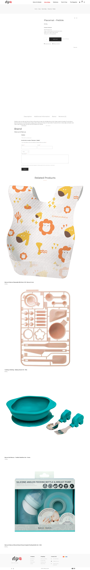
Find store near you (47, 43)
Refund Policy (43, 563)
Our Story (32, 560)
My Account (32, 558)
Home (36, 8)
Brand (54, 116)
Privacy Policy (43, 560)
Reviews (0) (62, 116)
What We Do (32, 562)
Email (38, 145)
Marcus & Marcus (66, 38)
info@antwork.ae (56, 561)
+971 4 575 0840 (55, 558)
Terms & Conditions (44, 558)
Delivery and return (56, 43)
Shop (39, 8)
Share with (75, 47)
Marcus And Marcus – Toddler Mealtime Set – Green (17, 457)
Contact (31, 563)
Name (23, 145)
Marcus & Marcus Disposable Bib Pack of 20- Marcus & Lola (19, 282)
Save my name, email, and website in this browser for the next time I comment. (39, 165)
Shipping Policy (43, 562)
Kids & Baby (44, 8)
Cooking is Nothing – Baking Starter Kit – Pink (16, 369)
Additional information (42, 116)
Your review (24, 153)
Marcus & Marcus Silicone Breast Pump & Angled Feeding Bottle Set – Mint (23, 545)
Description (28, 116)
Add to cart (56, 39)
